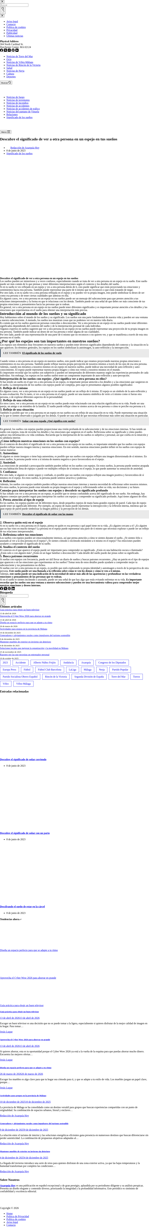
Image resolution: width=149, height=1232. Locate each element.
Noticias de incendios (17, 103)
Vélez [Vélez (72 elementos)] (6, 683)
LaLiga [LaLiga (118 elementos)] (72, 669)
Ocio (8, 59)
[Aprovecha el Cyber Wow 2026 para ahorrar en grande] (12, 975)
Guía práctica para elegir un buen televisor (19, 609)
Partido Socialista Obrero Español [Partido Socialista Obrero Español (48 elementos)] (20, 676)
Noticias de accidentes (17, 105)
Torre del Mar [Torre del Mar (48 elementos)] (118, 676)
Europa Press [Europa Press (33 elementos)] (9, 669)
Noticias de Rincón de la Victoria (23, 65)
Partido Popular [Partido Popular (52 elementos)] (120, 669)
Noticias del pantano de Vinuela (22, 111)
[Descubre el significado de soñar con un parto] (38, 826)
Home (9, 1213)
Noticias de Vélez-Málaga (19, 62)
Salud (9, 68)
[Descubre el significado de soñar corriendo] (38, 753)
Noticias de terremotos (18, 100)
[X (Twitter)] (6, 589)
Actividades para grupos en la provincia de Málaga (23, 629)
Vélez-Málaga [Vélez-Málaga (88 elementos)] (23, 683)
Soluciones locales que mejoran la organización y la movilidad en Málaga (34, 648)
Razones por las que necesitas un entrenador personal (24, 654)
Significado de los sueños (19, 117)
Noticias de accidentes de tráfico (23, 108)
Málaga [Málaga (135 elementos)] (87, 669)
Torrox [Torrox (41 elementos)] (136, 676)
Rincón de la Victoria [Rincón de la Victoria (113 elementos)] (56, 676)
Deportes (11, 76)
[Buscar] (6, 83)
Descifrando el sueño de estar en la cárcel (22, 906)
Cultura (10, 73)
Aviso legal (12, 1222)
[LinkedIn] (13, 589)
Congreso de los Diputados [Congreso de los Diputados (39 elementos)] (112, 662)
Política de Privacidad (17, 1216)
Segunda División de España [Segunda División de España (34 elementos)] (89, 676)
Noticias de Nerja (15, 70)
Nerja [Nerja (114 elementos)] (102, 669)
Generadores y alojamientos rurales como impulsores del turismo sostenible (35, 635)
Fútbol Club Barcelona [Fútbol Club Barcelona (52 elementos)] (49, 669)
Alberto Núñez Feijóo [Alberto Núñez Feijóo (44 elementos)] (44, 662)
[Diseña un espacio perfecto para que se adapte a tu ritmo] (12, 947)
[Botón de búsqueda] (3, 601)
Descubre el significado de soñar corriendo (23, 759)
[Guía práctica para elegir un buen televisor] (12, 1002)
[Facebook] (2, 589)
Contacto (11, 1225)
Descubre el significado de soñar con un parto (25, 833)
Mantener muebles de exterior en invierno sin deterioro (25, 641)
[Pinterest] (10, 589)
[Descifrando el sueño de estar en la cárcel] (38, 900)
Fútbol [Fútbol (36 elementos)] (27, 669)
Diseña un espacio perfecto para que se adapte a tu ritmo (26, 622)
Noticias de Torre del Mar (19, 56)
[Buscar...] (14, 596)
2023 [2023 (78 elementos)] (5, 662)
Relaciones (12, 114)
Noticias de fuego (15, 97)
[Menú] (5, 132)
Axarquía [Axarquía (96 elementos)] (86, 662)
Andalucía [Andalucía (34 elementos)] (68, 662)
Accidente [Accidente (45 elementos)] (20, 662)
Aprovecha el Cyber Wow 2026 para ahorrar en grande (25, 616)
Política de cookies (16, 1219)
